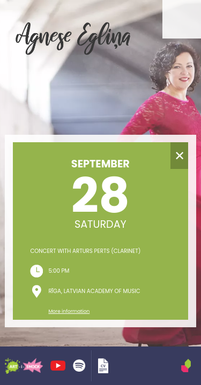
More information (69, 311)
